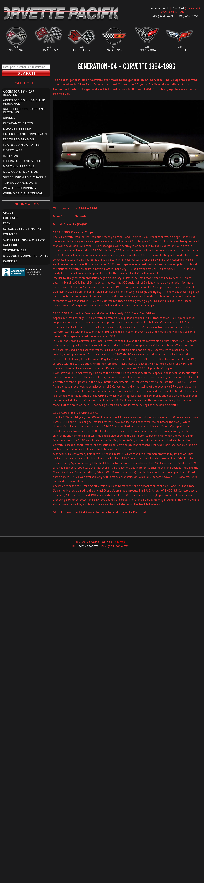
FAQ (7, 223)
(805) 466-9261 (188, 16)
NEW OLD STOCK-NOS (20, 172)
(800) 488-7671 (162, 16)
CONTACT (10, 218)
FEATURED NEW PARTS (21, 145)
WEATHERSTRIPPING (19, 188)
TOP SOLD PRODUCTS (20, 183)
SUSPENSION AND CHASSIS (24, 177)
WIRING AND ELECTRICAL (23, 193)
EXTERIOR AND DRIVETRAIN (25, 134)
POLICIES (10, 234)
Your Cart (178, 8)
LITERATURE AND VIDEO (22, 161)
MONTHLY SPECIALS (19, 166)
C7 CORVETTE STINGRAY (22, 229)
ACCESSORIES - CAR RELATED (18, 93)
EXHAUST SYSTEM (17, 128)
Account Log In (160, 8)
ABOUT (8, 212)
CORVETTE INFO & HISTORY (24, 239)
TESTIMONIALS (15, 250)
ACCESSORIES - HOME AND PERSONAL (24, 101)
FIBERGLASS (12, 150)
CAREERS (10, 261)
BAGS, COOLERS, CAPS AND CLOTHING (24, 110)
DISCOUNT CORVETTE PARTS (26, 256)
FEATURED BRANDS (18, 139)
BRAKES (9, 118)
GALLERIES (11, 245)
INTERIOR (10, 155)
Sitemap (120, 542)
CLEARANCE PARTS (18, 123)
